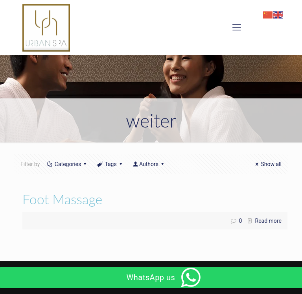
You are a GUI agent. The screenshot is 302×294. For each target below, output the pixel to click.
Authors (148, 164)
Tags (110, 164)
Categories (67, 164)
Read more (268, 221)
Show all (267, 164)
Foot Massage (62, 199)
